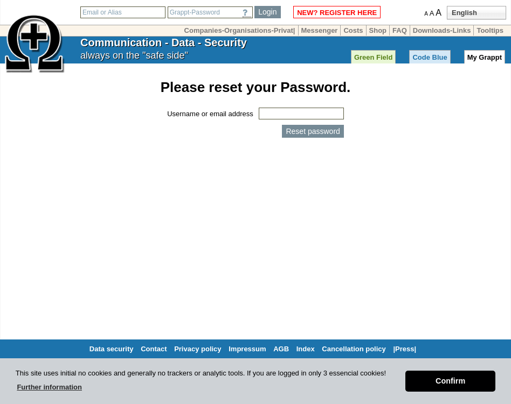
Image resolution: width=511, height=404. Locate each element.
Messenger (319, 30)
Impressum (247, 349)
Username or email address (210, 114)
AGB (281, 349)
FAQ (399, 30)
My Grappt (484, 57)
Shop (378, 30)
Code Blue (429, 57)
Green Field (373, 57)
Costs (353, 30)
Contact (154, 349)
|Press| (404, 349)
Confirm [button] (450, 381)
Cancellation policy (353, 349)
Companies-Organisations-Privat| (239, 30)
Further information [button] (49, 387)
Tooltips (490, 30)
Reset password (313, 131)
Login (267, 12)
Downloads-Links (442, 30)
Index (305, 349)
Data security (111, 349)
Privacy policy (197, 349)
